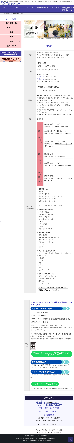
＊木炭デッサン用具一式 (63, 165)
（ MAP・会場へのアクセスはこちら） (49, 424)
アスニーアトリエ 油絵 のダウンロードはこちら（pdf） (51, 354)
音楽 (11, 37)
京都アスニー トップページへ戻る (49, 432)
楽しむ (29, 7)
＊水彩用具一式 (60, 156)
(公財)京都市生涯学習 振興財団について (67, 9)
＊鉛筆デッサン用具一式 (63, 127)
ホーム (5, 7)
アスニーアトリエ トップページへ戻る (49, 430)
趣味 (11, 32)
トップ (2, 13)
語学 (11, 41)
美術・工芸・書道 (11, 23)
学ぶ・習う (16, 7)
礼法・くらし (11, 27)
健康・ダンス (11, 46)
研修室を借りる (41, 7)
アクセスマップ (54, 7)
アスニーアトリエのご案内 (12, 13)
